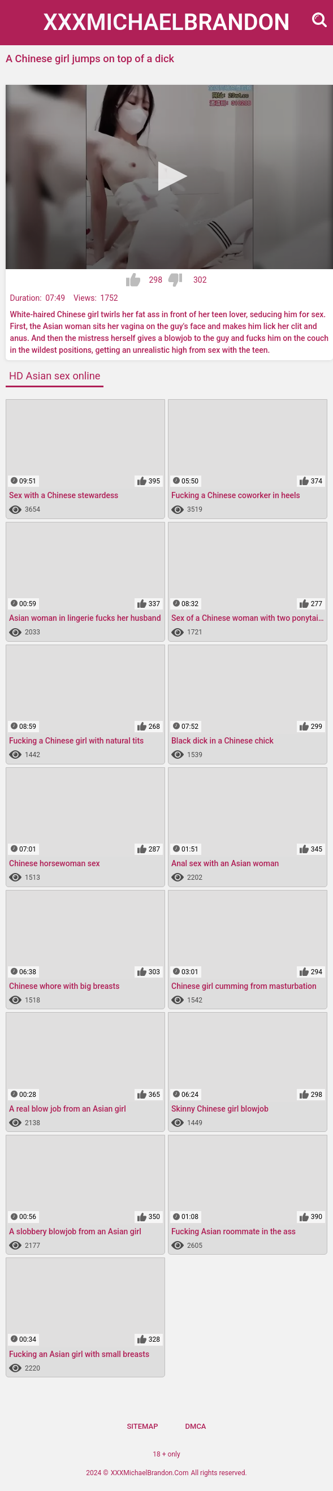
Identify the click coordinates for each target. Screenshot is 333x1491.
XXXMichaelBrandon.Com (150, 1473)
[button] (169, 176)
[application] (169, 177)
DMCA (195, 1426)
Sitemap (142, 1426)
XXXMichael (167, 22)
